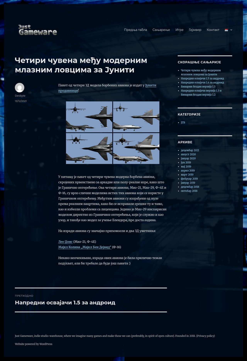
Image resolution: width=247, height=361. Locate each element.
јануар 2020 (188, 158)
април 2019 (188, 170)
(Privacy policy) (205, 336)
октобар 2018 (189, 191)
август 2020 (188, 154)
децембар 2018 (190, 187)
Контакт (213, 30)
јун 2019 (186, 162)
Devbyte (20, 95)
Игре (179, 30)
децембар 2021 (190, 150)
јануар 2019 (188, 182)
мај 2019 (186, 166)
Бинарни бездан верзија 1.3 (198, 86)
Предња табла (135, 30)
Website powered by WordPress (33, 344)
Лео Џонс (65, 242)
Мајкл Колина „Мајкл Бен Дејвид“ (84, 247)
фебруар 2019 (189, 178)
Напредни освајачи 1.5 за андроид (202, 78)
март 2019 (187, 174)
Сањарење (161, 30)
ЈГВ (183, 122)
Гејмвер (195, 30)
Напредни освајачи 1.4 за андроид (202, 82)
